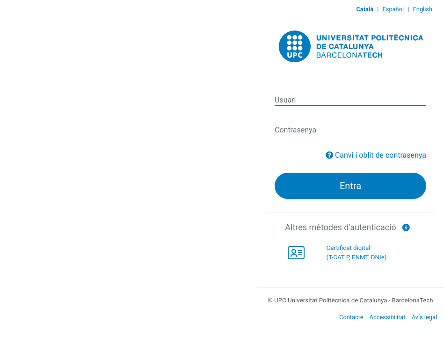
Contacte (351, 317)
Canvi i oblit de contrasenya (380, 155)
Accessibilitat (388, 317)
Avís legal (424, 317)
